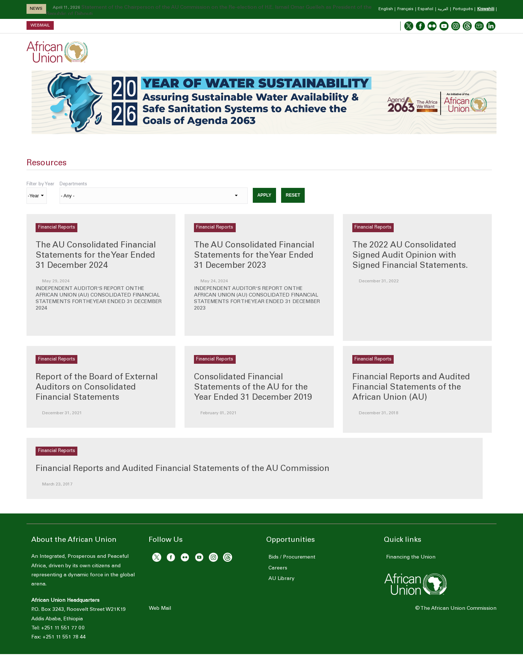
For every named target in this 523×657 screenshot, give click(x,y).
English (385, 9)
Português (463, 9)
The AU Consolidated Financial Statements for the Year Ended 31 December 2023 (254, 255)
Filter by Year (40, 184)
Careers (275, 568)
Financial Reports (56, 227)
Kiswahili (485, 9)
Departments (73, 184)
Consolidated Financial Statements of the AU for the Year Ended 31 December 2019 (253, 387)
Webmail (40, 25)
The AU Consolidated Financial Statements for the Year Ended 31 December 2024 (96, 255)
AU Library (279, 578)
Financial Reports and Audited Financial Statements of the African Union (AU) (411, 387)
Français (405, 9)
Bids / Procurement (289, 557)
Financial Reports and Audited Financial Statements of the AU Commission (182, 469)
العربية (443, 9)
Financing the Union (408, 557)
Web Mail (160, 608)
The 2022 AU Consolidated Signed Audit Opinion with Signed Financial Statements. (410, 255)
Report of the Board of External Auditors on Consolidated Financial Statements (97, 387)
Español (425, 9)
